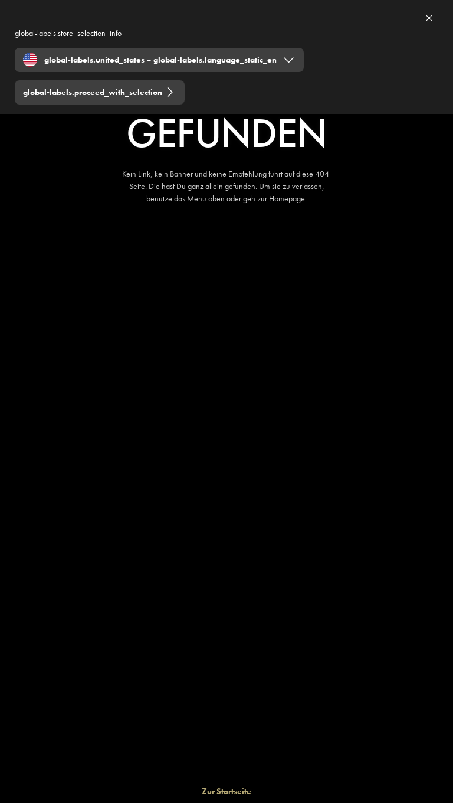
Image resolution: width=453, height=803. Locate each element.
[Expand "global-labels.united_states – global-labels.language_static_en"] (159, 60)
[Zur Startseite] (226, 791)
